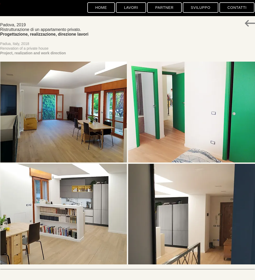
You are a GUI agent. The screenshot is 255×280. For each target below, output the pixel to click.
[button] (63, 112)
